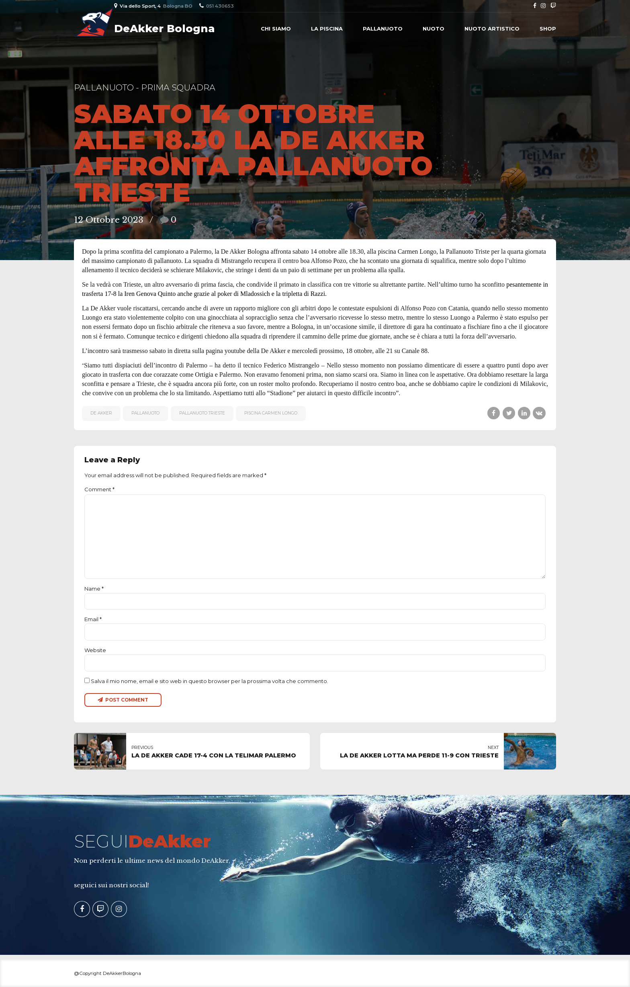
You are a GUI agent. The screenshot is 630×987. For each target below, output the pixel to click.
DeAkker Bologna (164, 28)
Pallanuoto (383, 28)
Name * (94, 588)
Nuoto (433, 28)
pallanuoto (145, 413)
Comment (99, 489)
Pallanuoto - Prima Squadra (144, 87)
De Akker (101, 413)
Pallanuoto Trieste (202, 413)
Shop (548, 28)
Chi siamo (276, 28)
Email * (93, 619)
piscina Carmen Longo (270, 413)
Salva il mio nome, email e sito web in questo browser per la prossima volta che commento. (209, 681)
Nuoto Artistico (492, 28)
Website (95, 650)
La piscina (327, 28)
